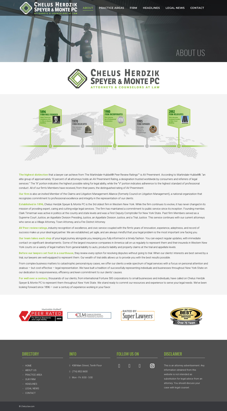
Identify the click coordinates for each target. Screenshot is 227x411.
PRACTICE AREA (33, 374)
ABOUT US (30, 370)
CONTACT (30, 393)
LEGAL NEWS (32, 388)
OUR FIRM (30, 379)
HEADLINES (31, 383)
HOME (28, 365)
